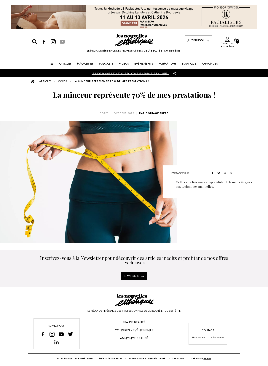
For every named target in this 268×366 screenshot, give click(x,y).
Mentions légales (110, 358)
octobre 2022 (124, 113)
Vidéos (124, 64)
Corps (104, 113)
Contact (208, 330)
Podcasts (106, 64)
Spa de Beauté (134, 322)
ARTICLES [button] (65, 64)
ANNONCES (210, 64)
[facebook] (214, 172)
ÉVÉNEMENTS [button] (143, 64)
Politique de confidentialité (147, 358)
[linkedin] (226, 172)
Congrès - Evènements (134, 330)
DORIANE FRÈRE (157, 113)
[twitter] (220, 172)
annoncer (198, 337)
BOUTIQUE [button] (189, 64)
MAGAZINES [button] (85, 64)
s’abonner (217, 337)
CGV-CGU (179, 358)
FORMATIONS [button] (167, 64)
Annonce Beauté (134, 338)
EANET (207, 358)
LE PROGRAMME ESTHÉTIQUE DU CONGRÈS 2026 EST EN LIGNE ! (130, 73)
